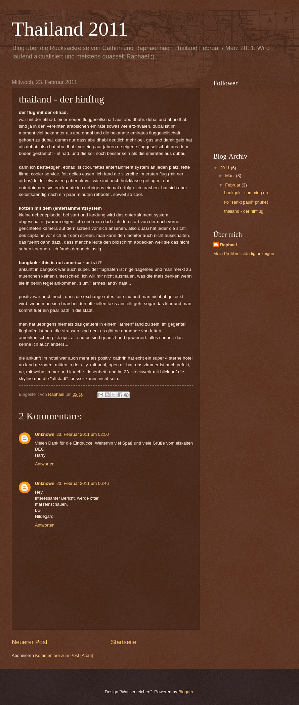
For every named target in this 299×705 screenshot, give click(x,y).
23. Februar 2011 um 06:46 (82, 483)
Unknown (44, 434)
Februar (233, 185)
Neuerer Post (29, 642)
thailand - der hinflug (243, 211)
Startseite (123, 642)
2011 (225, 167)
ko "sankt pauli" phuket (246, 202)
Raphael (228, 244)
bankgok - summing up (246, 192)
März (230, 175)
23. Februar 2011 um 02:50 (82, 434)
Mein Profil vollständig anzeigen (243, 253)
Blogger (185, 691)
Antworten (44, 463)
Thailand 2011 (70, 29)
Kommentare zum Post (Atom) (64, 655)
